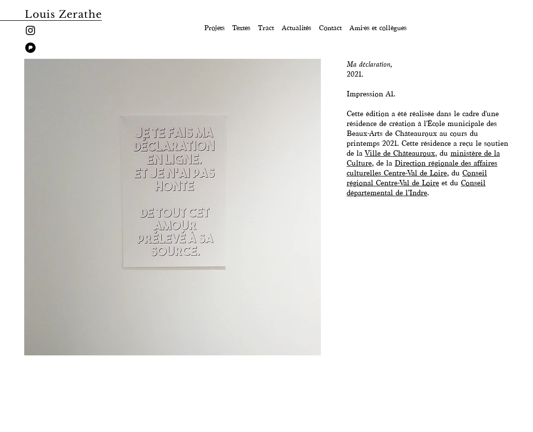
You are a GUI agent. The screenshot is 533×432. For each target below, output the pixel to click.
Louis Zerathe (63, 14)
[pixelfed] (30, 48)
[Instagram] (30, 30)
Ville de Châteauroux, (401, 153)
